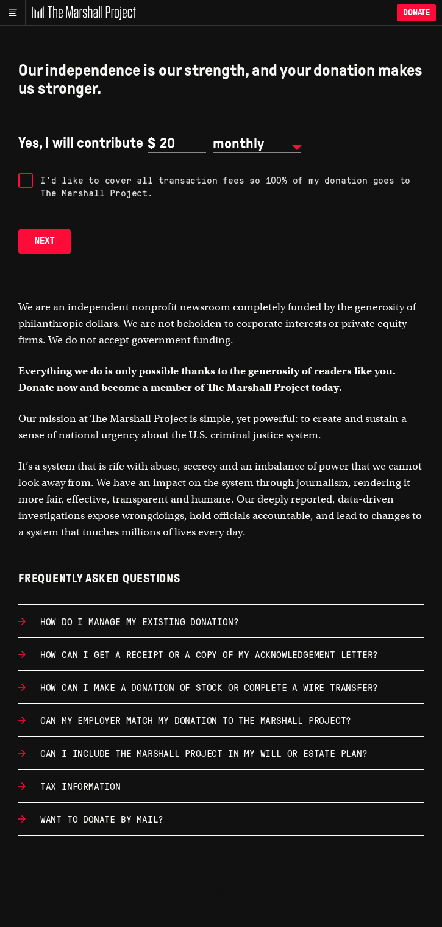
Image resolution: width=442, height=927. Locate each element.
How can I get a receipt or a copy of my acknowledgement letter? (206, 654)
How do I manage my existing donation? (136, 621)
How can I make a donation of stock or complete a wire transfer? (206, 687)
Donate (416, 12)
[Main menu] (12, 13)
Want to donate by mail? (99, 818)
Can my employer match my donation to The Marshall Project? (193, 720)
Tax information (78, 785)
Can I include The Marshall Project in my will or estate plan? (201, 752)
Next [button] (44, 240)
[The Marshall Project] (80, 13)
